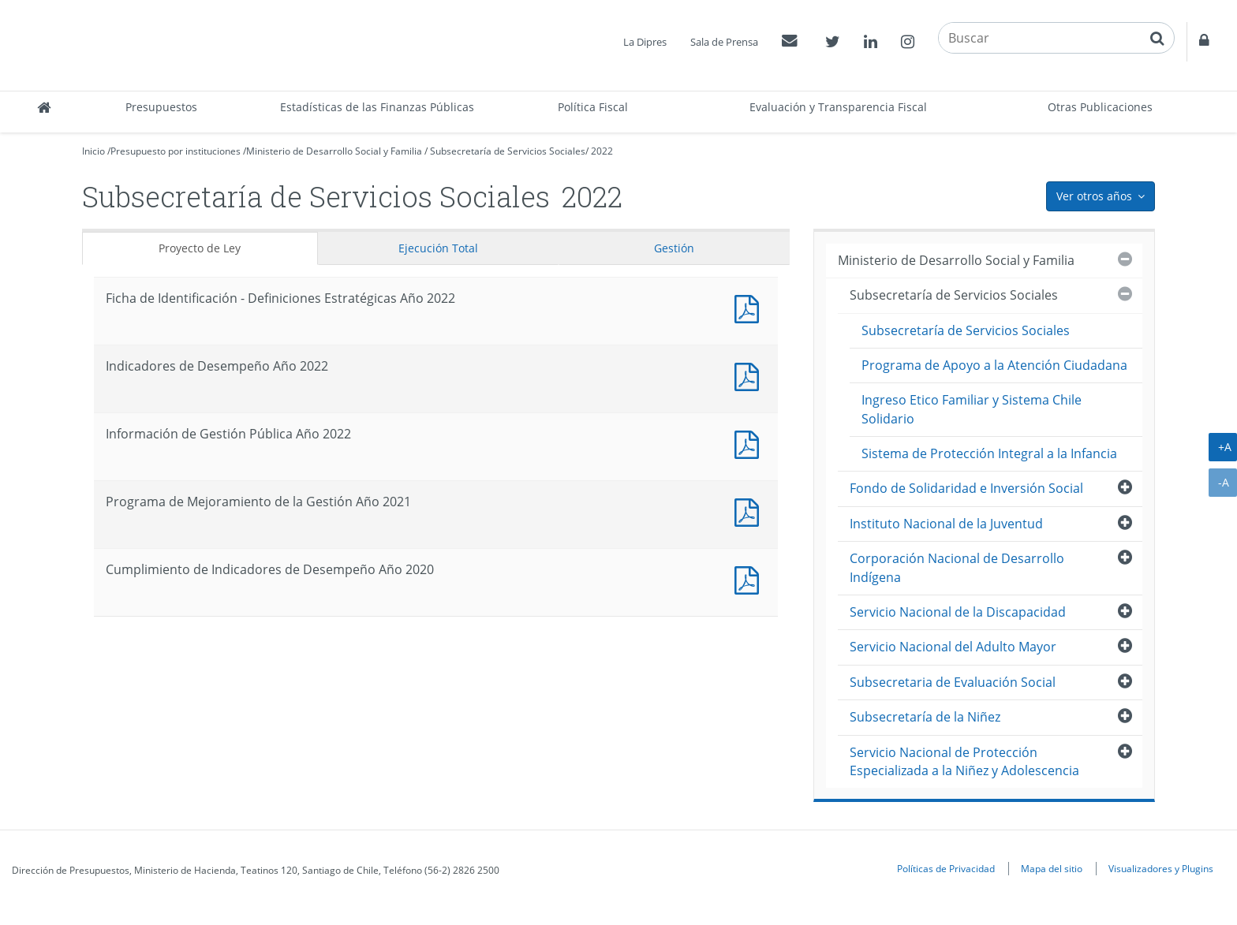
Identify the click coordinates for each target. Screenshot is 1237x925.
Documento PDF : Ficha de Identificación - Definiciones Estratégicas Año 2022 (750, 307)
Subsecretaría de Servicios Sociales (507, 151)
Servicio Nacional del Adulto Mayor (953, 646)
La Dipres (645, 42)
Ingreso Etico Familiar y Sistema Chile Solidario (971, 409)
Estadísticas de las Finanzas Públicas (377, 106)
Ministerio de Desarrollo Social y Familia (334, 151)
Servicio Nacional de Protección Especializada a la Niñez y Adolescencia (964, 761)
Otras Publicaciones (1100, 106)
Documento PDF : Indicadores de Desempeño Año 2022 (750, 375)
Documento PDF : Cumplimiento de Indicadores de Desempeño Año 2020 (750, 578)
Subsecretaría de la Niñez (925, 716)
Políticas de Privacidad (946, 868)
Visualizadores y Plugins (1160, 868)
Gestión (674, 248)
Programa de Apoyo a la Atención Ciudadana (994, 365)
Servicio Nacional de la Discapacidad (958, 612)
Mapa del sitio (1051, 868)
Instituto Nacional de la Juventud (946, 523)
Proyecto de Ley (200, 248)
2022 (602, 151)
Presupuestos (161, 106)
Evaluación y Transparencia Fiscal (838, 106)
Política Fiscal (593, 106)
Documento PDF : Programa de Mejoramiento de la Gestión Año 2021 (750, 510)
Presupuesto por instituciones (175, 151)
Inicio (93, 151)
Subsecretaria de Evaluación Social (953, 682)
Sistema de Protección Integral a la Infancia (989, 453)
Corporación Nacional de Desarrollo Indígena (957, 567)
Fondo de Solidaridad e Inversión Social (966, 488)
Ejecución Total (438, 248)
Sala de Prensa (724, 42)
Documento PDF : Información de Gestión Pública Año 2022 (750, 443)
